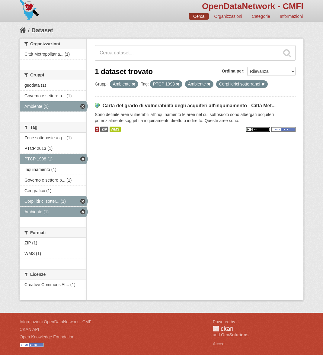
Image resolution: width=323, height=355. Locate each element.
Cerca (198, 16)
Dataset (42, 30)
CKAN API (29, 329)
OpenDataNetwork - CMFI (252, 6)
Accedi (219, 343)
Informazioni (291, 16)
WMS (115, 129)
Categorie (261, 16)
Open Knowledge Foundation (47, 336)
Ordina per (232, 71)
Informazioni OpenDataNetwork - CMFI (56, 321)
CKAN (223, 328)
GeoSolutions (234, 334)
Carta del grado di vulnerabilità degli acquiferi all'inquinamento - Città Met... (189, 105)
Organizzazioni (228, 16)
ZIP (104, 129)
